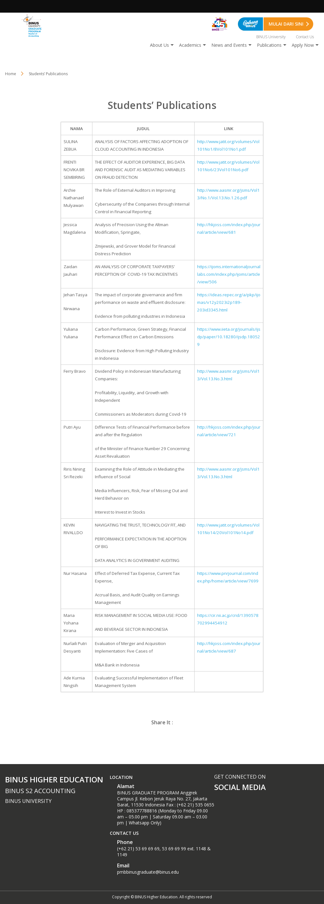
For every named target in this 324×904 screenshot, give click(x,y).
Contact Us (305, 36)
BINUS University (271, 36)
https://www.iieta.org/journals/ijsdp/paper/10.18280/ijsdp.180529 (228, 336)
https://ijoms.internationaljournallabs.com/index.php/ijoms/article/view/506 (228, 274)
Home (10, 73)
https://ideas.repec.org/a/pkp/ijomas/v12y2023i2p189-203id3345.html (228, 302)
